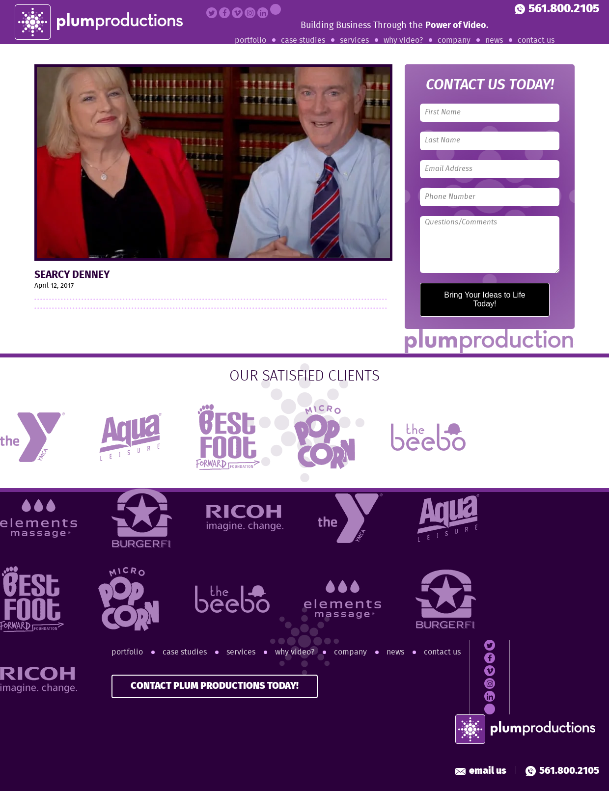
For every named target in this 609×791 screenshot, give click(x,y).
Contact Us (536, 40)
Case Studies (303, 40)
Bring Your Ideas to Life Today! (484, 299)
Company (454, 40)
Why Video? (403, 40)
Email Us (480, 771)
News (494, 40)
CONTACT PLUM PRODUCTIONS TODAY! (215, 686)
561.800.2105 (557, 9)
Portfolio (250, 40)
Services (354, 40)
